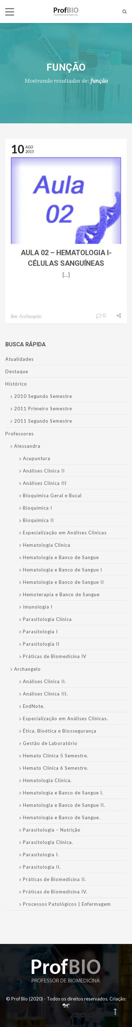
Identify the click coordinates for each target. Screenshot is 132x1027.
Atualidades (19, 359)
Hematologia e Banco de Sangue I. (63, 793)
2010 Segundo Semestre (43, 396)
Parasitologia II (41, 644)
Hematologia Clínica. (47, 780)
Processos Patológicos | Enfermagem (67, 904)
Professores (19, 433)
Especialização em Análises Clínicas (65, 532)
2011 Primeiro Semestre (43, 408)
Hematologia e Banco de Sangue (61, 557)
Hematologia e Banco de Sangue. (61, 817)
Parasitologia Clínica (47, 619)
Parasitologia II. (42, 867)
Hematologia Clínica (46, 545)
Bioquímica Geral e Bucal (52, 495)
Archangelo (30, 316)
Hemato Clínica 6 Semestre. (55, 768)
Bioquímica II (38, 520)
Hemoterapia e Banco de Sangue (61, 594)
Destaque (16, 371)
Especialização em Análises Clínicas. (65, 718)
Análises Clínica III (45, 483)
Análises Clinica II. (44, 681)
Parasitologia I (40, 631)
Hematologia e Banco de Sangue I (62, 570)
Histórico (16, 384)
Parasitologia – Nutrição (52, 830)
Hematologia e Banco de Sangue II (63, 582)
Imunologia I (37, 607)
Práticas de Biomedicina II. (54, 879)
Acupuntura (36, 458)
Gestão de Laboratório (50, 743)
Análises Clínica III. (45, 694)
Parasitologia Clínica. (48, 842)
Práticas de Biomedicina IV (55, 656)
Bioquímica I (37, 508)
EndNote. (34, 706)
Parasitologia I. (41, 854)
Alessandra (27, 446)
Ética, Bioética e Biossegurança (59, 731)
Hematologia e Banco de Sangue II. (64, 805)
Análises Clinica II (44, 471)
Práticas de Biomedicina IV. (55, 891)
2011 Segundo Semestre (43, 421)
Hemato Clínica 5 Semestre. (55, 755)
